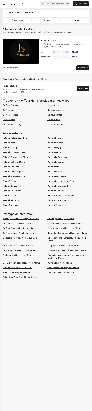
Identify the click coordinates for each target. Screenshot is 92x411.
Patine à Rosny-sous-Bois (59, 186)
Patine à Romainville (12, 186)
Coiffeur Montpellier (12, 115)
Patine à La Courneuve (57, 157)
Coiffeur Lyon (9, 110)
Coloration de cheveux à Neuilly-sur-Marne (67, 233)
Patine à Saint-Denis (12, 191)
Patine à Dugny (54, 147)
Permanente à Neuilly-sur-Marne (17, 267)
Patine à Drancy (10, 147)
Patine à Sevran (10, 195)
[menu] (4, 3)
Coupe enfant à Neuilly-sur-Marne (18, 245)
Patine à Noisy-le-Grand (14, 176)
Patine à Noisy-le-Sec (57, 176)
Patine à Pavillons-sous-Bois (60, 181)
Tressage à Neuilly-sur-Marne (60, 272)
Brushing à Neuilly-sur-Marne (60, 218)
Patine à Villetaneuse (56, 205)
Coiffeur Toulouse (55, 124)
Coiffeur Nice (9, 119)
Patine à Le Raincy (11, 167)
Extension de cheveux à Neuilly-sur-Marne (66, 250)
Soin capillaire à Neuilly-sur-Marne (63, 267)
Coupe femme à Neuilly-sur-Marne (63, 245)
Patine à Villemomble (56, 200)
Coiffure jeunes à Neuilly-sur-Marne (19, 233)
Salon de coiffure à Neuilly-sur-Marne (20, 277)
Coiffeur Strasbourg (12, 124)
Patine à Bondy (10, 142)
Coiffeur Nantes (54, 115)
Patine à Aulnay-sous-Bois (15, 138)
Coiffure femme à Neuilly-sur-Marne (19, 228)
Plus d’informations (10, 68)
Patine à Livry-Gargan (13, 171)
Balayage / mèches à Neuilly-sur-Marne (21, 218)
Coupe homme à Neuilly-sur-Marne (19, 250)
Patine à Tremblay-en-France (60, 195)
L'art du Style (48, 40)
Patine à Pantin (10, 181)
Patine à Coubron (55, 142)
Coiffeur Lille (53, 105)
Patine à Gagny (54, 152)
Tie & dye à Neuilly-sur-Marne (16, 272)
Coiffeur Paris (53, 119)
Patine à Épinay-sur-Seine (14, 152)
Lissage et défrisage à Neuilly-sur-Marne (21, 263)
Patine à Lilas (53, 167)
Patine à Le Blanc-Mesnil (14, 162)
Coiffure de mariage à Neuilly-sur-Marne (65, 223)
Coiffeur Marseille (55, 110)
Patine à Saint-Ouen (56, 191)
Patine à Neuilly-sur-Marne (59, 263)
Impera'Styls (10, 85)
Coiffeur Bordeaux (11, 105)
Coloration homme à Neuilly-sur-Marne (20, 238)
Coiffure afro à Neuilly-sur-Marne (18, 223)
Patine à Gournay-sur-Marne (16, 157)
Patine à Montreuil (55, 171)
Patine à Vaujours (11, 200)
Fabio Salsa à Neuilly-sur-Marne (17, 255)
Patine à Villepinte (11, 205)
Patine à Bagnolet (55, 138)
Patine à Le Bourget (56, 162)
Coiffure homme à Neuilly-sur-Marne (64, 228)
